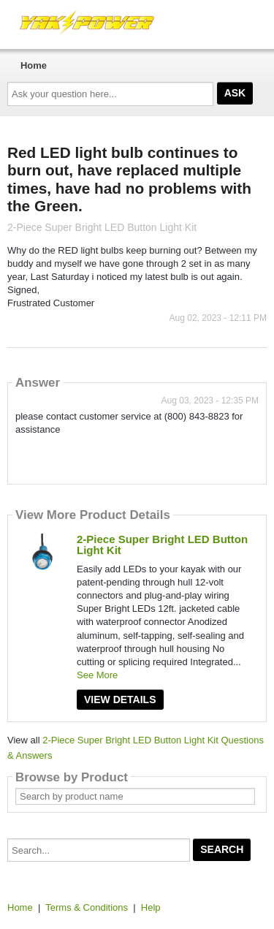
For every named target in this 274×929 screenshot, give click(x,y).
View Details (120, 699)
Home (33, 65)
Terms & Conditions (86, 907)
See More (97, 675)
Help (151, 907)
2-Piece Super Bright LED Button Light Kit (162, 544)
